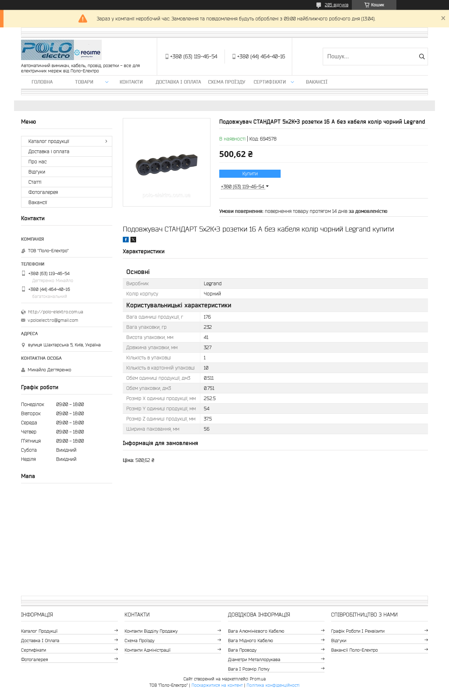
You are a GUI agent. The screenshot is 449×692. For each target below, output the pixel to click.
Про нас (37, 161)
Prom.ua (258, 679)
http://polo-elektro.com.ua (55, 311)
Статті (34, 182)
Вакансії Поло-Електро (354, 650)
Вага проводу (242, 650)
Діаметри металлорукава (254, 659)
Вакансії (317, 82)
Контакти (131, 82)
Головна (42, 82)
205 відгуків (336, 4)
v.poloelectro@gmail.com (53, 320)
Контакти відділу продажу (151, 631)
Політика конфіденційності (273, 685)
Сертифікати (270, 82)
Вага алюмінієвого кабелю (256, 631)
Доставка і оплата (178, 82)
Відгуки (36, 172)
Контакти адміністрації (147, 650)
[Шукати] (422, 56)
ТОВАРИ (84, 82)
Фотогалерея (43, 192)
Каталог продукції (48, 141)
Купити (250, 173)
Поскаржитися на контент (217, 685)
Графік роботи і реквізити (357, 631)
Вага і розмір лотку (248, 669)
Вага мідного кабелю (250, 640)
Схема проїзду (226, 82)
